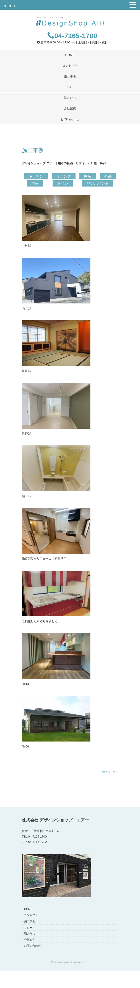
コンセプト (70, 65)
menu (9, 5)
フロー (70, 87)
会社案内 (70, 108)
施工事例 (70, 76)
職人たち (70, 97)
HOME (70, 55)
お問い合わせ (70, 119)
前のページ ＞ (110, 772)
